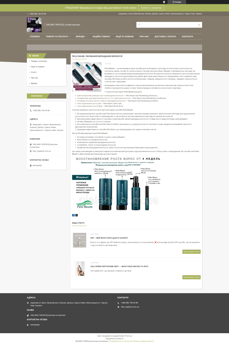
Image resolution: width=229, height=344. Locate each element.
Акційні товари (101, 36)
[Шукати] (199, 25)
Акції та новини (125, 36)
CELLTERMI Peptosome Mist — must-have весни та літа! (119, 266)
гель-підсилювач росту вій (89, 103)
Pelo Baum (128, 110)
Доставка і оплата (165, 36)
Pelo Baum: (102, 133)
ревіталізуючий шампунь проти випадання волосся (100, 95)
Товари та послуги (57, 36)
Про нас (144, 36)
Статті (33, 72)
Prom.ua (128, 336)
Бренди (80, 36)
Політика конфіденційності (143, 341)
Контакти (187, 36)
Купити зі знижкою (151, 7)
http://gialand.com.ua (42, 151)
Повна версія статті (191, 252)
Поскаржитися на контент (119, 341)
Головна (35, 36)
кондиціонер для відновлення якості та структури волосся (103, 98)
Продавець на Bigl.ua (114, 339)
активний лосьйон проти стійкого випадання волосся (101, 101)
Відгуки (34, 83)
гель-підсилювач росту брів (89, 106)
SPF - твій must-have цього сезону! (109, 238)
